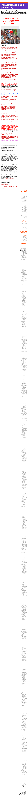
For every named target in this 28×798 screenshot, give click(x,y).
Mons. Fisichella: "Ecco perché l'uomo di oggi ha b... (24, 419)
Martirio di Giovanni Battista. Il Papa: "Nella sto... (23, 424)
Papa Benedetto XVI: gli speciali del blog (24, 216)
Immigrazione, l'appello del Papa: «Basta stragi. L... (24, 274)
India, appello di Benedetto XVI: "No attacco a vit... (24, 652)
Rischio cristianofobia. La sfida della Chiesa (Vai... (24, 358)
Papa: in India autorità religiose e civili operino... (24, 604)
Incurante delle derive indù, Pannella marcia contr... (24, 349)
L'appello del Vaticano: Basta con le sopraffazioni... (24, 578)
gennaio (22, 793)
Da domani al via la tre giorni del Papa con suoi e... (24, 394)
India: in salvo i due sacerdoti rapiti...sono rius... (24, 719)
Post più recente (4, 186)
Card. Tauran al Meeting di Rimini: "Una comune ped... (24, 608)
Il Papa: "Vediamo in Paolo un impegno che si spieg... (24, 620)
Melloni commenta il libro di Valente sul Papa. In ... (24, 453)
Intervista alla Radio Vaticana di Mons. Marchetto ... (23, 328)
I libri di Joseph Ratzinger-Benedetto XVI (24, 224)
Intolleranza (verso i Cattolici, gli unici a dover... (24, 378)
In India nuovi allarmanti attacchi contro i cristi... (24, 710)
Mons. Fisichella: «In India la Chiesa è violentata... (24, 294)
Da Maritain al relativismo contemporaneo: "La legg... (24, 612)
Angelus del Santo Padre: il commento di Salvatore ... (24, 257)
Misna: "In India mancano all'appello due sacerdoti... (24, 742)
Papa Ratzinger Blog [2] (24, 212)
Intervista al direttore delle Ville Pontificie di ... (24, 706)
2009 (21, 244)
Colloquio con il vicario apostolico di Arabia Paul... (24, 282)
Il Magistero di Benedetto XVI (24, 202)
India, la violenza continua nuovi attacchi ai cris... (24, 528)
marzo (22, 791)
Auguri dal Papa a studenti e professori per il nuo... (24, 265)
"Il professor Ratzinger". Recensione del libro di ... (23, 537)
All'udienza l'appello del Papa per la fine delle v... (23, 642)
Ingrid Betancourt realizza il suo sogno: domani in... (24, 286)
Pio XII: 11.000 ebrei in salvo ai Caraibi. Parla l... (24, 633)
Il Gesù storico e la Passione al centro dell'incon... (24, 332)
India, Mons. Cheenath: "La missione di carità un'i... (24, 677)
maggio (22, 788)
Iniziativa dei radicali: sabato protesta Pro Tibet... (23, 269)
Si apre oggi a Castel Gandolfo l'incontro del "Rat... (23, 382)
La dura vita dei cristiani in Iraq (24, 391)
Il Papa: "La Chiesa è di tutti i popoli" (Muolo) (23, 764)
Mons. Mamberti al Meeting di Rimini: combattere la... (24, 415)
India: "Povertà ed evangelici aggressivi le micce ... (24, 587)
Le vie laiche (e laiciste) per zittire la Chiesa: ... (23, 730)
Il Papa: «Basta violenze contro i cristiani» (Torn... (24, 574)
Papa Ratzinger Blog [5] (24, 206)
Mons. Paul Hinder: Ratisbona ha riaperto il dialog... (24, 665)
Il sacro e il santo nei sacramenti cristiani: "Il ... (24, 485)
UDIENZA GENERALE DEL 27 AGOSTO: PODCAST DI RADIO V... (24, 437)
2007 (21, 794)
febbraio (22, 792)
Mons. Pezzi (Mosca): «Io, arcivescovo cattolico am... (24, 566)
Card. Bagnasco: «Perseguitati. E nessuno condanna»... (24, 341)
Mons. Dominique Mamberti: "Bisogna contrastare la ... (24, 398)
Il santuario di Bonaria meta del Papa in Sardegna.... (24, 310)
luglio (22, 786)
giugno (22, 787)
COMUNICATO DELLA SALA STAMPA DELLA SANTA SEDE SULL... (24, 747)
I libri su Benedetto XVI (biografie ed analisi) (24, 227)
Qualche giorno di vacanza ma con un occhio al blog (24, 253)
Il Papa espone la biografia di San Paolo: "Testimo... (24, 661)
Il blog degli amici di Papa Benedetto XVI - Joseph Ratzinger (24, 198)
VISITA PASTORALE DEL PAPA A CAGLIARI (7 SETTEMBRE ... (24, 638)
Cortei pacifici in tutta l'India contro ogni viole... (24, 550)
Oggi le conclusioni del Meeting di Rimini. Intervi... (24, 314)
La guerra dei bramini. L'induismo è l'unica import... (23, 583)
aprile (22, 790)
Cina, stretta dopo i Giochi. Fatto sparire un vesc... (24, 699)
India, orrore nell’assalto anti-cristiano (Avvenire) (23, 755)
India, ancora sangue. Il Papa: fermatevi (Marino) (23, 489)
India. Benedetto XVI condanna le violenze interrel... (24, 474)
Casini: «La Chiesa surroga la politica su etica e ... (23, 470)
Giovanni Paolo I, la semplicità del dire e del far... (24, 768)
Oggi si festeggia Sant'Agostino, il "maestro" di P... (24, 546)
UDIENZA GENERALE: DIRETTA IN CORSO (24, 669)
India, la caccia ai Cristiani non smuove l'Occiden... (23, 370)
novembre (23, 247)
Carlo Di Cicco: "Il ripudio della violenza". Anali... (24, 703)
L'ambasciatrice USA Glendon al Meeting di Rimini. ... (24, 558)
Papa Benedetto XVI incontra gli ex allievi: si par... (24, 367)
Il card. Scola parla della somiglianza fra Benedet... (24, 751)
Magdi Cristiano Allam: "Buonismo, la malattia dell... (24, 428)
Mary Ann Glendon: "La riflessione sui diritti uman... (24, 595)
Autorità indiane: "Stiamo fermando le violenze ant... (24, 432)
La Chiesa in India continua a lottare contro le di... (24, 406)
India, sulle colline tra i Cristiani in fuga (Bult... (23, 449)
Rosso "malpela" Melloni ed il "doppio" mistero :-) (24, 695)
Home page (10, 186)
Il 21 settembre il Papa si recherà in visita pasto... (24, 482)
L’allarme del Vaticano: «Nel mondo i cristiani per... (24, 374)
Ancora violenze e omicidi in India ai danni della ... (24, 727)
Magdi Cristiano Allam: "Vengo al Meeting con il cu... (24, 562)
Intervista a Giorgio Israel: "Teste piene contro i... (24, 516)
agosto (22, 250)
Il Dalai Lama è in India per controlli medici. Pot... (24, 570)
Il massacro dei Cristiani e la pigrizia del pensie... (23, 681)
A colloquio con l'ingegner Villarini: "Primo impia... (24, 441)
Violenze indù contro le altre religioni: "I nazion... (24, 784)
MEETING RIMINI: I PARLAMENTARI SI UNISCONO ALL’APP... (24, 498)
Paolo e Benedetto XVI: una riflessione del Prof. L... (24, 591)
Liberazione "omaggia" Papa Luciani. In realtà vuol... (24, 673)
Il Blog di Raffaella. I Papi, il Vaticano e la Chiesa (24, 194)
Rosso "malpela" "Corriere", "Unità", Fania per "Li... (24, 465)
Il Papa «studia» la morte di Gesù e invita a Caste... (24, 520)
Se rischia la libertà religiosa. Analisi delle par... (23, 524)
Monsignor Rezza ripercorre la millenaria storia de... (23, 323)
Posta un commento (4, 184)
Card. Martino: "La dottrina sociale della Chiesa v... (23, 507)
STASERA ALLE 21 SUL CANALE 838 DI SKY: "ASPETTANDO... (24, 353)
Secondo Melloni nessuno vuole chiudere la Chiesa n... (24, 734)
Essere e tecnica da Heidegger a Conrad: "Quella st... (24, 319)
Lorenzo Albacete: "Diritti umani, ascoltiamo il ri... (24, 656)
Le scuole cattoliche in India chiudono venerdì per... (24, 616)
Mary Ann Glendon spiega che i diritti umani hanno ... (23, 541)
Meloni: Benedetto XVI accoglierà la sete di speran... (24, 336)
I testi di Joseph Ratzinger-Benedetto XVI (24, 214)
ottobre (22, 248)
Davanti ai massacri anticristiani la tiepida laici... (24, 457)
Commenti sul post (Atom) (9, 188)
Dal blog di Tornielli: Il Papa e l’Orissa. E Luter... (23, 554)
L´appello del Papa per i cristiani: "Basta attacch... (23, 461)
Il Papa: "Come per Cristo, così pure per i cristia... (24, 278)
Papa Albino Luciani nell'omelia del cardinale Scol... (24, 776)
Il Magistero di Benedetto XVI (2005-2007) (24, 204)
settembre (23, 249)
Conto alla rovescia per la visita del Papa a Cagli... (24, 298)
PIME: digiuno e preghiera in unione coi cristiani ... (24, 493)
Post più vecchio (16, 186)
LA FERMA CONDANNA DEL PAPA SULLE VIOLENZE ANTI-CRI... (23, 647)
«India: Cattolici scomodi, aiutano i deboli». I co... (24, 345)
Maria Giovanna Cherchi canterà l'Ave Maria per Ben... (24, 387)
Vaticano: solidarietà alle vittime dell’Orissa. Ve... (24, 714)
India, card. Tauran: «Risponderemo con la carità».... (24, 600)
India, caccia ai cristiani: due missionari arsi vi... (24, 780)
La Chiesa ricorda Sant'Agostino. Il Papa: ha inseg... (24, 512)
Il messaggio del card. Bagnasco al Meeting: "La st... (24, 628)
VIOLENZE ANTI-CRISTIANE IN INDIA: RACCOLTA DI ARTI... (24, 685)
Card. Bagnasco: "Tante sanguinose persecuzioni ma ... (24, 362)
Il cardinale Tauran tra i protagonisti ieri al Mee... (23, 723)
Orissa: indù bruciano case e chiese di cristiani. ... (24, 738)
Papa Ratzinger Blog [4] (24, 208)
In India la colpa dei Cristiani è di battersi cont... (24, 445)
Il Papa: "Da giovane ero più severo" (23, 402)
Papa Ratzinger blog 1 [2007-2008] (12, 6)
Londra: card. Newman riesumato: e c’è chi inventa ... (24, 760)
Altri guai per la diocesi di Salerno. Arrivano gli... (24, 290)
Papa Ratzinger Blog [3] (24, 210)
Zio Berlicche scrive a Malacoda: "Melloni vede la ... (24, 533)
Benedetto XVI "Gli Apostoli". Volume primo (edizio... (24, 772)
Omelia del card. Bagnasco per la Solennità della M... (24, 302)
